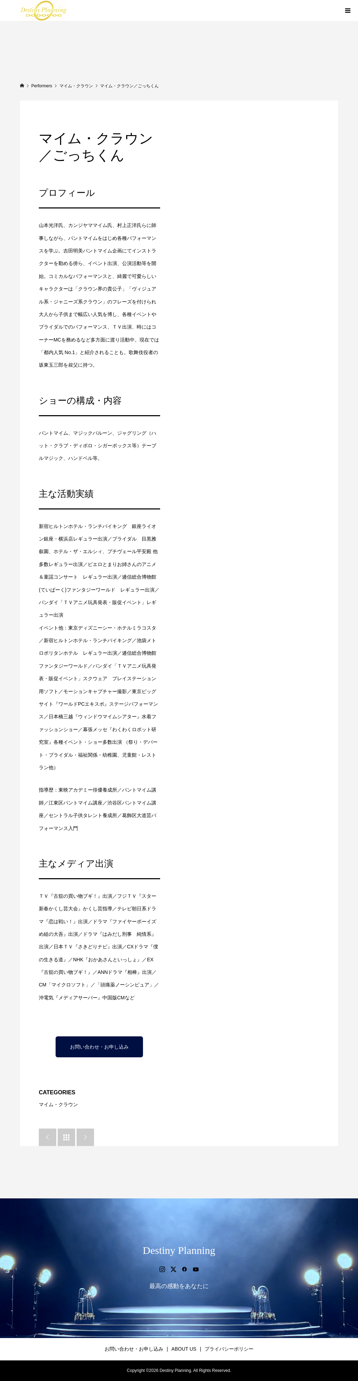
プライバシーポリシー (229, 1349)
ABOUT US (183, 1349)
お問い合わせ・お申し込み (99, 1047)
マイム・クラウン (58, 1104)
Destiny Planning (179, 1250)
